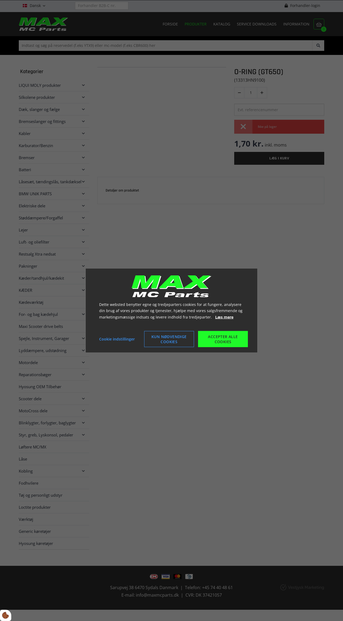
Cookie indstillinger (117, 339)
